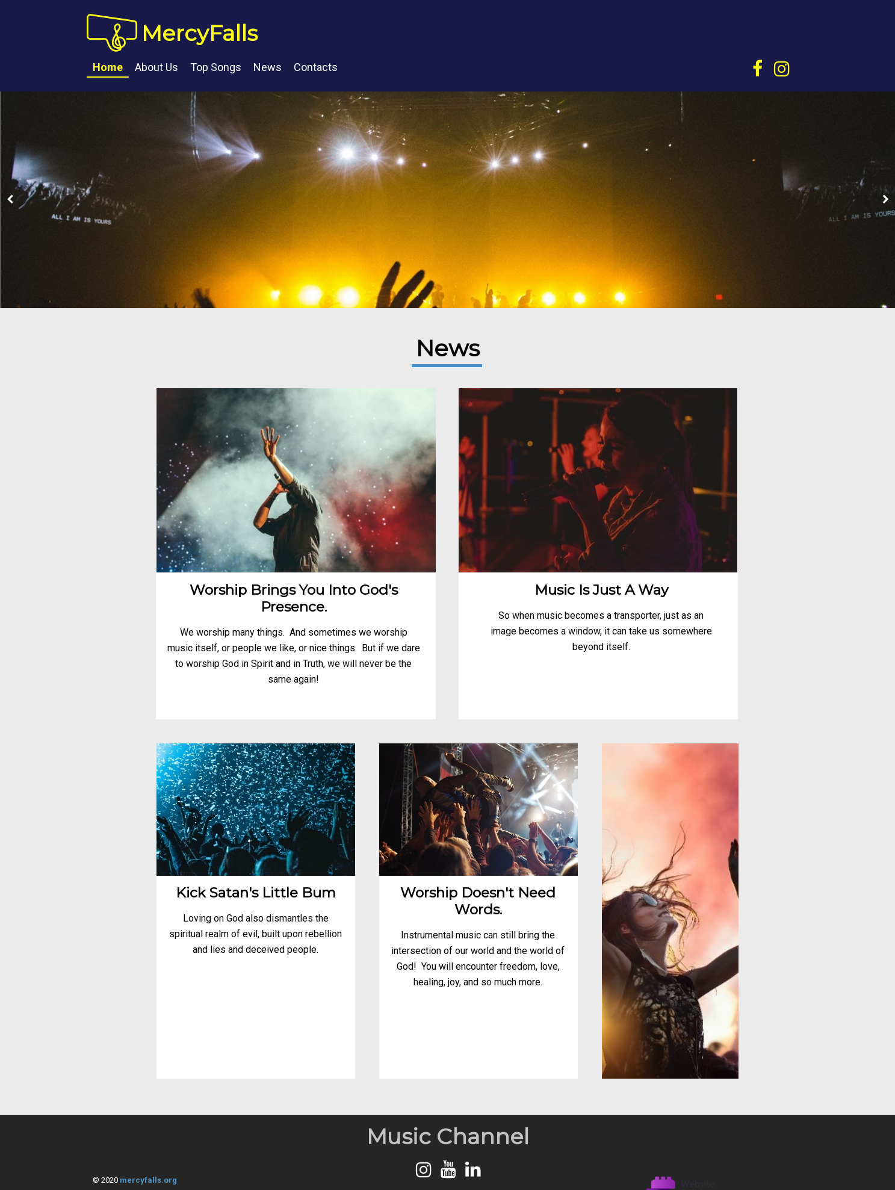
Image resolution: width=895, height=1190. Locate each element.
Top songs (215, 67)
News (267, 67)
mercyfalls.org (148, 1180)
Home (108, 67)
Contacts (316, 67)
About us (156, 67)
